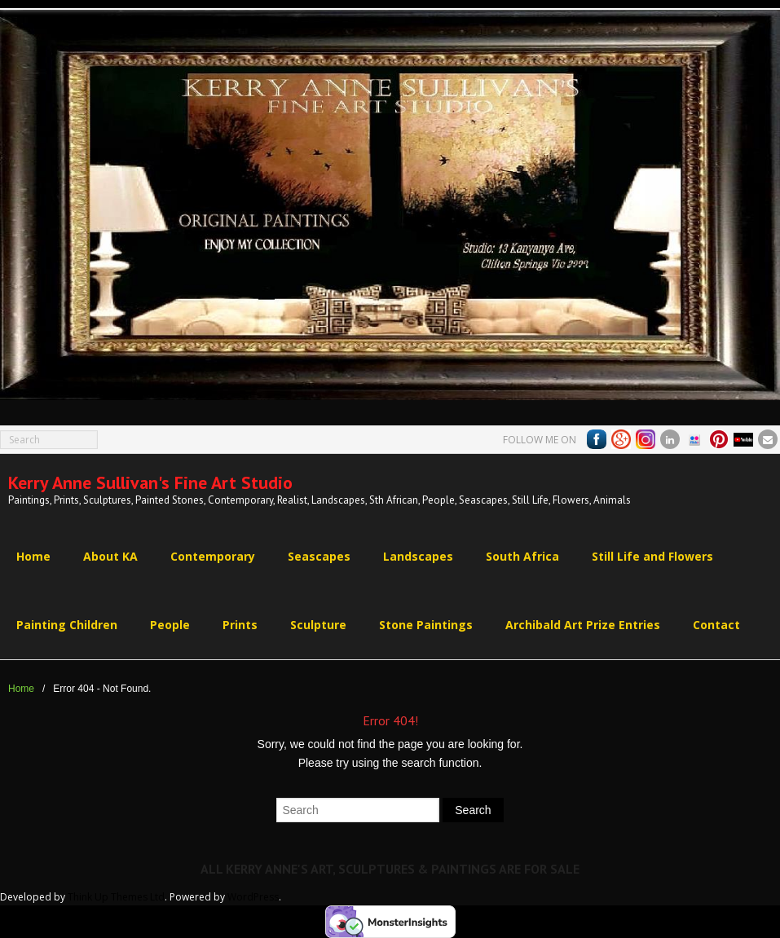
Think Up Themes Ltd (116, 897)
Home (21, 688)
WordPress (253, 897)
